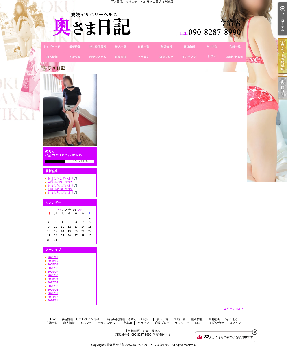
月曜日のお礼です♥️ (60, 189)
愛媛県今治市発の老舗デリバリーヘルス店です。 (139, 345)
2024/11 (53, 300)
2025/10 (53, 260)
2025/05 (53, 278)
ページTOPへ (235, 308)
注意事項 (120, 57)
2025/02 (53, 289)
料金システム (97, 57)
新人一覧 (120, 47)
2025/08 (53, 268)
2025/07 (53, 271)
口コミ (212, 57)
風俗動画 (189, 47)
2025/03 (53, 286)
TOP (52, 47)
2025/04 (53, 282)
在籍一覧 (235, 47)
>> (80, 209)
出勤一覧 (143, 47)
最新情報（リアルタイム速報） (74, 47)
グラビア (143, 57)
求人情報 (52, 57)
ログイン (235, 323)
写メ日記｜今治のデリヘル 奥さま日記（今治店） (143, 22)
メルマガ (74, 57)
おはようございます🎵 (62, 178)
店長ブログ (166, 57)
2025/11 (53, 257)
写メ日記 (212, 47)
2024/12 (53, 296)
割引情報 (166, 47)
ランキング (189, 57)
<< (59, 209)
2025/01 (53, 293)
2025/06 (53, 275)
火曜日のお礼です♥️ (60, 182)
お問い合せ (235, 57)
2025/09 (53, 264)
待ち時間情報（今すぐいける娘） (97, 47)
